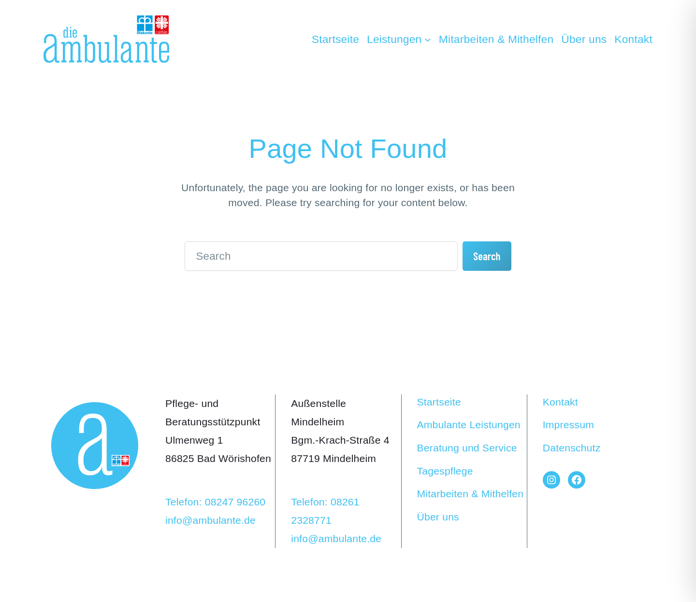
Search (486, 256)
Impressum (568, 424)
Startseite (439, 401)
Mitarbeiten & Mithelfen (470, 493)
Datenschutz (572, 447)
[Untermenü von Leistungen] (399, 39)
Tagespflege (445, 470)
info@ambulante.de (210, 520)
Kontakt (560, 401)
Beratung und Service (467, 447)
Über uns (438, 516)
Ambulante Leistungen (469, 424)
